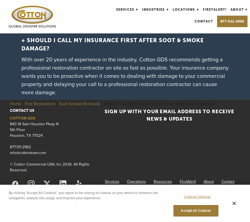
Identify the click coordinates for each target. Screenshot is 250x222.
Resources (163, 181)
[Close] (234, 203)
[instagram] (31, 184)
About (239, 10)
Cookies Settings (197, 196)
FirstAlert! (215, 10)
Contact (204, 21)
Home (15, 104)
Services (127, 10)
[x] (47, 184)
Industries (155, 10)
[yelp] (79, 184)
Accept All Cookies (195, 210)
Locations (186, 10)
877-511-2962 (232, 21)
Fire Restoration (40, 104)
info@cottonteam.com (28, 152)
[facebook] (15, 184)
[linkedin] (63, 184)
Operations (136, 181)
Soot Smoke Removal (79, 104)
